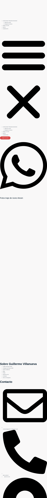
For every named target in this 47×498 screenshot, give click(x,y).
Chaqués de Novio (8, 24)
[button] (23, 78)
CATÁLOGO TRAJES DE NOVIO (10, 20)
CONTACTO (5, 28)
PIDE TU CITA (6, 25)
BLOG (4, 27)
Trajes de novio (7, 22)
